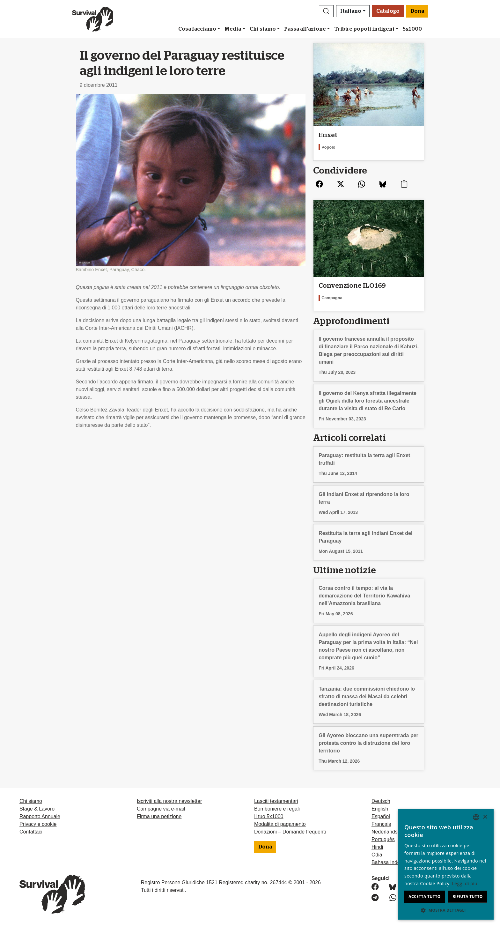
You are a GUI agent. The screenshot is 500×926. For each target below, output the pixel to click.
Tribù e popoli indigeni (364, 29)
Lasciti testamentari (276, 801)
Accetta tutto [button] (424, 896)
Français (381, 824)
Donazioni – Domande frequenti (290, 831)
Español (380, 816)
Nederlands (384, 831)
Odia (376, 854)
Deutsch (380, 801)
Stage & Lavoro (37, 808)
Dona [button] (417, 11)
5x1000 (412, 29)
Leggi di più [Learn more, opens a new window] (464, 883)
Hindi (377, 847)
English (379, 808)
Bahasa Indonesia (391, 862)
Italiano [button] (350, 11)
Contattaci (30, 831)
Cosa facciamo (197, 29)
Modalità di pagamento (280, 824)
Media (232, 29)
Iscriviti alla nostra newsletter (169, 801)
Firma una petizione (159, 816)
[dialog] (446, 864)
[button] (326, 11)
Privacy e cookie (38, 824)
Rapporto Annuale (39, 816)
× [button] (484, 817)
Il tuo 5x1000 (268, 816)
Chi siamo (263, 29)
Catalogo (388, 11)
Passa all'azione (305, 29)
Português (383, 839)
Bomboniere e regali (277, 808)
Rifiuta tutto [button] (467, 896)
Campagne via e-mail (161, 808)
